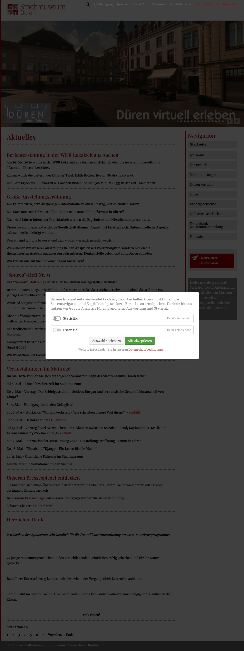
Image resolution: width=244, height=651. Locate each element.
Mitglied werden (227, 4)
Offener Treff (139, 4)
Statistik (70, 318)
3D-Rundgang (103, 4)
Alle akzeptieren (140, 341)
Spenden (122, 4)
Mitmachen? (205, 4)
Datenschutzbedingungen (146, 349)
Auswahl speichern (106, 341)
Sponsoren (159, 4)
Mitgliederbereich (181, 4)
